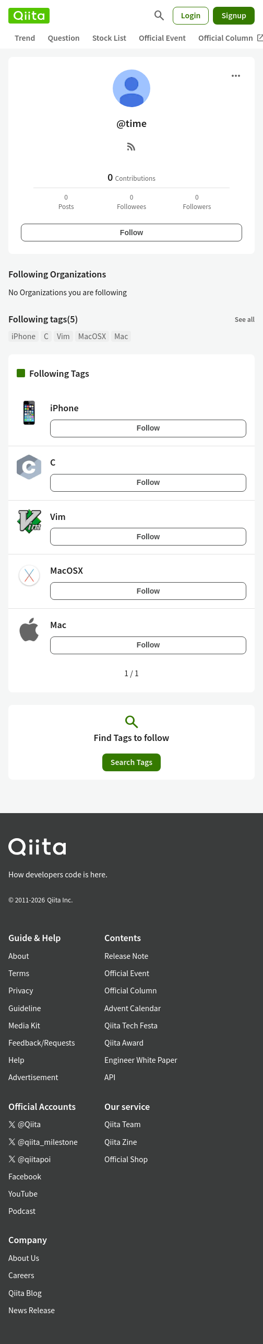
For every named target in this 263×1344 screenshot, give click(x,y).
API (109, 1077)
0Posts (66, 201)
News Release (31, 1310)
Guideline (24, 1008)
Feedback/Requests (41, 1042)
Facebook (24, 1176)
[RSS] (131, 146)
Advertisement (33, 1077)
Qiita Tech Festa (131, 1025)
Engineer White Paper (140, 1060)
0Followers (197, 201)
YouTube (23, 1193)
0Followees (131, 201)
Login (191, 15)
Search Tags (131, 762)
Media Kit (24, 1025)
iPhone (23, 336)
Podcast (21, 1211)
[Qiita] (29, 16)
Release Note (126, 956)
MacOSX (92, 336)
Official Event (162, 37)
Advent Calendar (132, 1008)
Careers (21, 1275)
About (18, 956)
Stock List (109, 37)
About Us (23, 1258)
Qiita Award (124, 1042)
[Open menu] (235, 75)
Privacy (20, 990)
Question (63, 37)
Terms (18, 973)
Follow (131, 232)
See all (245, 319)
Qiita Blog (25, 1293)
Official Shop (126, 1159)
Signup (233, 15)
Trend (25, 37)
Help (16, 1060)
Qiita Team (122, 1124)
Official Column (130, 990)
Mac (121, 336)
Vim (63, 336)
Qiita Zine (120, 1142)
